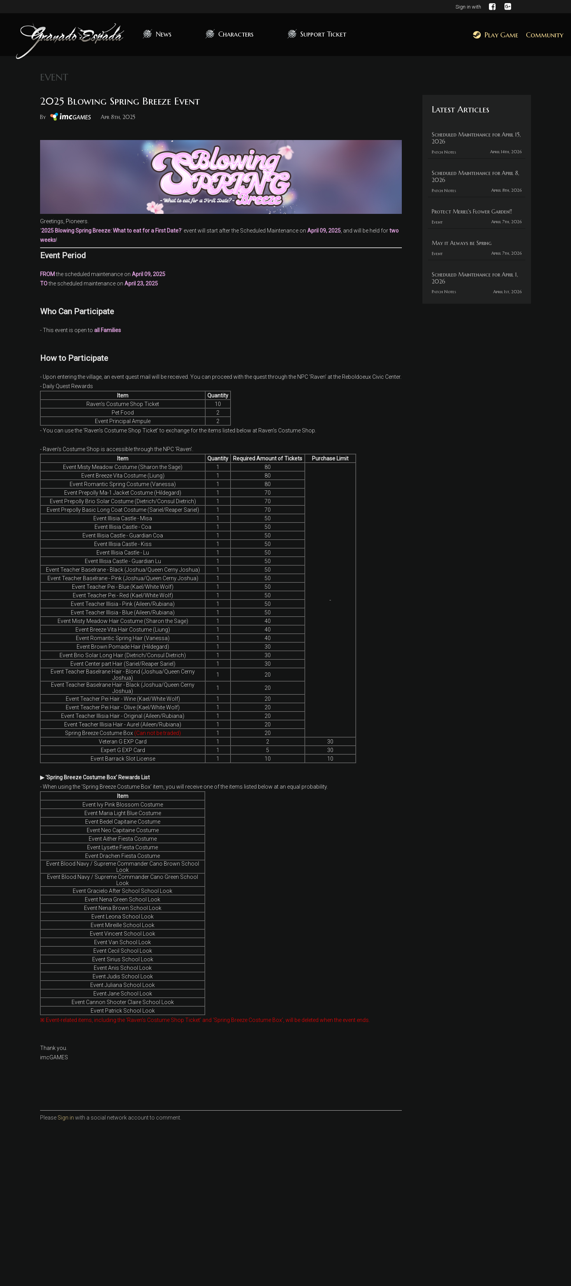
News (164, 34)
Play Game (495, 34)
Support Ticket (323, 34)
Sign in (66, 1118)
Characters (236, 34)
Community (544, 34)
